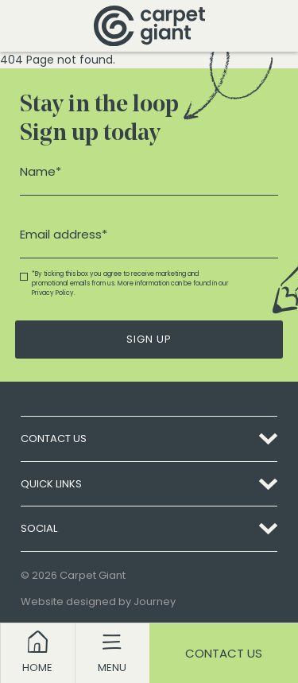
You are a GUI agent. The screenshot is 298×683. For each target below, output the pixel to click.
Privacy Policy (53, 293)
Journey (155, 601)
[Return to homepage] (149, 26)
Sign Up (149, 339)
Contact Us (223, 653)
